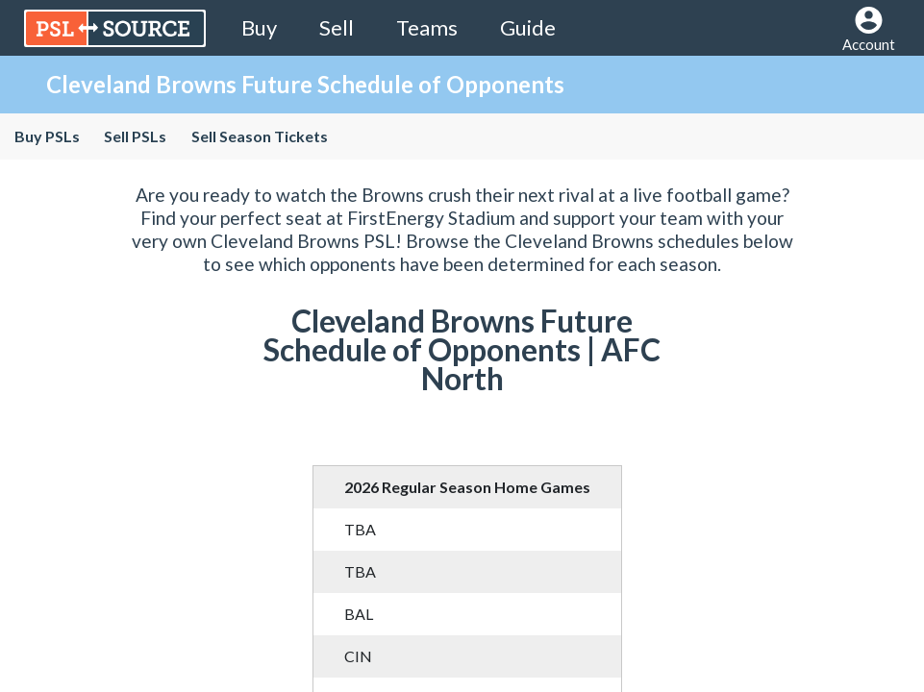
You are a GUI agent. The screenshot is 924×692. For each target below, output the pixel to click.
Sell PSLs (135, 136)
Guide (528, 27)
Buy (259, 27)
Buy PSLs (47, 136)
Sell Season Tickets (258, 136)
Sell (336, 27)
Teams (427, 27)
